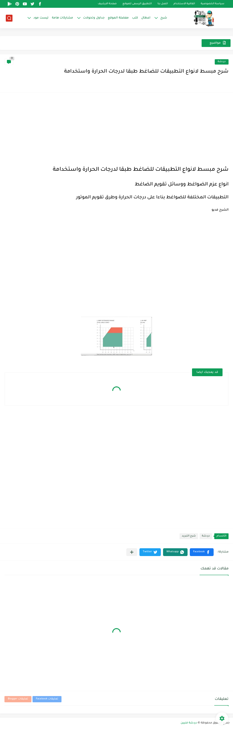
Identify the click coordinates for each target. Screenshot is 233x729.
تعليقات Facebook (47, 699)
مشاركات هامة (62, 18)
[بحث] (9, 18)
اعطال (145, 18)
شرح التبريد (189, 536)
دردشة (222, 61)
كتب (135, 18)
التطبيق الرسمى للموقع (137, 3)
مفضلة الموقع (118, 18)
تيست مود (41, 18)
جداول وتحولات (93, 18)
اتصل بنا (162, 3)
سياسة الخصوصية (212, 3)
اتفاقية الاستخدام (184, 3)
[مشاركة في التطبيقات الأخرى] (131, 552)
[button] (202, 552)
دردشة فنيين (189, 723)
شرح (163, 18)
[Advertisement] (116, 128)
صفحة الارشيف (107, 3)
